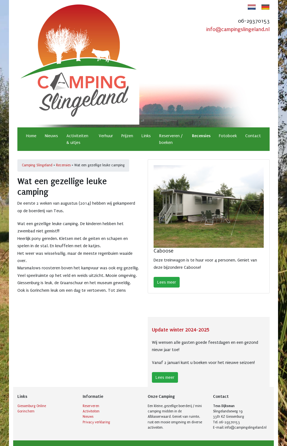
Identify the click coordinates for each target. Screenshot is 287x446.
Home (31, 135)
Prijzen (127, 135)
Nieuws (51, 135)
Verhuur (106, 135)
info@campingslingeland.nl (238, 29)
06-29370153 (254, 21)
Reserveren (91, 406)
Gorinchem (25, 411)
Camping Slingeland (37, 165)
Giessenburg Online (31, 406)
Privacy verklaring (96, 422)
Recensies (201, 135)
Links (146, 135)
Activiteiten (91, 411)
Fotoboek (228, 135)
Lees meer (166, 282)
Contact (253, 135)
